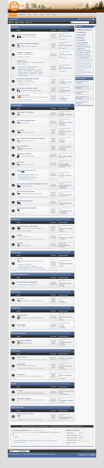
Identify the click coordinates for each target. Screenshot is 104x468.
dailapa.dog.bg (16, 252)
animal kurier (82, 69)
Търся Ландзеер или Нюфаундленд (65, 186)
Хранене (20, 99)
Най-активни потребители (75, 426)
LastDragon (92, 455)
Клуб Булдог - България (25, 112)
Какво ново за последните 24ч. (29, 426)
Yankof (62, 286)
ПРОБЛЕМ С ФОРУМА (66, 400)
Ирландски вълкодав (23, 174)
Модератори (24, 440)
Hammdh (63, 150)
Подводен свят (22, 315)
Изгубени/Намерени (23, 268)
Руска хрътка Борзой (23, 176)
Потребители (21, 14)
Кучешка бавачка (65, 90)
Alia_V (62, 204)
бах (89, 70)
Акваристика (15, 308)
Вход (11, 22)
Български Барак (22, 284)
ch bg (80, 66)
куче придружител (82, 57)
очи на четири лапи (81, 46)
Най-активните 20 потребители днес (59, 426)
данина (85, 60)
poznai (73, 442)
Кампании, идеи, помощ (24, 267)
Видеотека (41, 368)
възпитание (82, 42)
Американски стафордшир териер (26, 69)
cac (84, 56)
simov (62, 345)
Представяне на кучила (24, 84)
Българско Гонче (33, 284)
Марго (62, 320)
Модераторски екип (43, 426)
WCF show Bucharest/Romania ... (64, 244)
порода (87, 50)
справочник (80, 48)
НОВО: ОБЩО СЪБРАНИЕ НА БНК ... (65, 164)
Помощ (29, 14)
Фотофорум (21, 364)
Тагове (35, 14)
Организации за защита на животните (27, 265)
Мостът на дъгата (41, 268)
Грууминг (20, 56)
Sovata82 (81, 437)
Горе (10, 453)
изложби (80, 40)
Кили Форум (21, 325)
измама (80, 37)
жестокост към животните (82, 62)
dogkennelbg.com (80, 70)
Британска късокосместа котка (26, 239)
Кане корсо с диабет (66, 156)
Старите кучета (28, 99)
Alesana (62, 231)
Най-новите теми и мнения (84, 19)
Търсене (54, 14)
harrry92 (62, 239)
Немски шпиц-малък (23, 73)
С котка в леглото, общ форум (27, 226)
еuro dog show (81, 52)
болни (77, 60)
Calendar (41, 14)
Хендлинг (27, 56)
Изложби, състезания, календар (28, 43)
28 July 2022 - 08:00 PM (67, 145)
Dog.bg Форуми (13, 19)
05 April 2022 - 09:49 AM (66, 390)
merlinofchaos (64, 394)
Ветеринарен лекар (39, 440)
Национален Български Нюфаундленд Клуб (32, 184)
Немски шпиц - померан (36, 73)
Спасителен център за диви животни (27, 359)
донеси (77, 63)
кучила (88, 56)
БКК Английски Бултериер (26, 191)
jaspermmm (64, 214)
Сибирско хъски (38, 70)
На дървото (21, 299)
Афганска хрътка (35, 174)
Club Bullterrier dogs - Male (24, 197)
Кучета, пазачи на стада (25, 413)
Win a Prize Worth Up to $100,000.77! (82, 82)
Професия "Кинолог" (66, 82)
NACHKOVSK (64, 418)
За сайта (20, 390)
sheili (62, 142)
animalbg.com (79, 68)
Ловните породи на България (27, 282)
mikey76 (63, 196)
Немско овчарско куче (33, 66)
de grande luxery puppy (86, 66)
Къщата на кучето (23, 95)
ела (88, 62)
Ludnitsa (78, 84)
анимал (78, 72)
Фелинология (15, 219)
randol (62, 402)
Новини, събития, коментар (26, 34)
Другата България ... (18, 407)
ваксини (90, 59)
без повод (78, 73)
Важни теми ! (21, 213)
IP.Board (85, 453)
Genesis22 (63, 369)
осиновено (80, 50)
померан (87, 29)
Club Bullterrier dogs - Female (40, 197)
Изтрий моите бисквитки (28, 453)
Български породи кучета (20, 274)
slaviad (62, 167)
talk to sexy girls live (66, 195)
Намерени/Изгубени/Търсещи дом (65, 211)
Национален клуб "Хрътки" (26, 170)
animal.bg (85, 68)
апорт (86, 70)
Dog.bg (13, 383)
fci (84, 70)
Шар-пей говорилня (66, 203)
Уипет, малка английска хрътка (26, 179)
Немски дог (21, 162)
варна (87, 59)
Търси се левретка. (66, 175)
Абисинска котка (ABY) (66, 237)
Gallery (48, 14)
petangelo (63, 99)
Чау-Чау (20, 70)
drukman (63, 188)
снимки (88, 47)
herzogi (63, 327)
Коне (39, 359)
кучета (79, 29)
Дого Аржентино (22, 146)
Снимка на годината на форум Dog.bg (27, 368)
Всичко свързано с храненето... (65, 132)
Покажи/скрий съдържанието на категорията (72, 27)
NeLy (62, 116)
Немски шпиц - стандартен (37, 72)
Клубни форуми (16, 105)
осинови (79, 45)
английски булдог (83, 72)
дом (80, 65)
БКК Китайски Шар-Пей (25, 201)
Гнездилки (63, 302)
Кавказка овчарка (22, 419)
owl (61, 266)
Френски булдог (31, 67)
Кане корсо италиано (24, 154)
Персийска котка (39, 239)
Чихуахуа (39, 69)
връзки (82, 65)
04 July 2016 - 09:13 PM (66, 242)
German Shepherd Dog (19, 442)
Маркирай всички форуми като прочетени (45, 453)
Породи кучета (22, 61)
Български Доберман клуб (26, 120)
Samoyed (54, 440)
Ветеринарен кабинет (18, 333)
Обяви (62, 301)
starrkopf (63, 83)
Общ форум (21, 374)
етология (90, 60)
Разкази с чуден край (37, 267)
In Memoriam (64, 98)
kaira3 (62, 157)
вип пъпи (84, 59)
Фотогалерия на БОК (66, 417)
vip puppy (90, 72)
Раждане (62, 140)
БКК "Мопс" (21, 130)
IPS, (93, 453)
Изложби (20, 243)
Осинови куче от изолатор (24, 264)
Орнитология (15, 292)
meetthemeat (64, 360)
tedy (68, 443)
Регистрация (19, 22)
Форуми (12, 14)
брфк (80, 60)
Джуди (62, 134)
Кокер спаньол (22, 67)
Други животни (22, 357)
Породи (19, 235)
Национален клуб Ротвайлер (26, 208)
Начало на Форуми (16, 453)
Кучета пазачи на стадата (35, 419)
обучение (81, 35)
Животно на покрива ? (66, 358)
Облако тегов (82, 455)
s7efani (62, 247)
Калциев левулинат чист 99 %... (65, 343)
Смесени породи (22, 75)
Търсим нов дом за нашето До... (65, 147)
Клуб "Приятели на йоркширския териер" (31, 138)
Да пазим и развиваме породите (28, 78)
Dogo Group (48, 440)
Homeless (32, 268)
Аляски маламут (28, 70)
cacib (78, 32)
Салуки (32, 176)
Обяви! (62, 326)
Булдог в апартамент (66, 114)
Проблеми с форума (24, 398)
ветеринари (78, 59)
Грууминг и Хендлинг (24, 52)
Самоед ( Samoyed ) (23, 72)
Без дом (19, 258)
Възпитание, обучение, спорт (27, 88)
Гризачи (45, 359)
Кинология (15, 27)
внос (83, 60)
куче (84, 32)
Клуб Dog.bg (15, 351)
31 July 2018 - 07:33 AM (67, 357)
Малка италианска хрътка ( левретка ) (27, 177)
